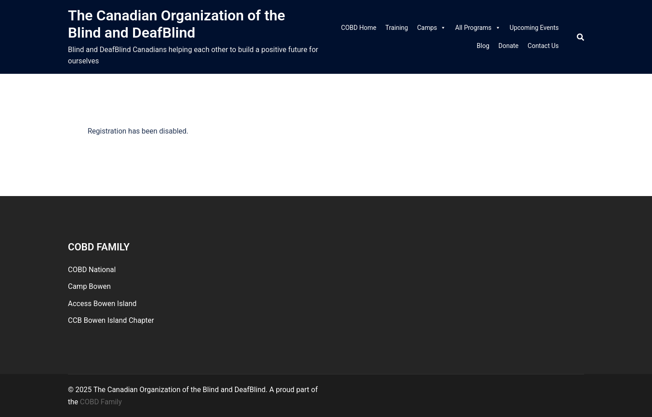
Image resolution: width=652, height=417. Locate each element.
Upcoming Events (534, 27)
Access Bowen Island (102, 303)
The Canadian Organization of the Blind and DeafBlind (176, 24)
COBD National (92, 269)
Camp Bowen (89, 286)
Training (396, 27)
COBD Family (101, 402)
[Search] (580, 37)
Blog (483, 45)
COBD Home (358, 27)
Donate (509, 45)
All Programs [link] (477, 28)
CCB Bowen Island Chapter (111, 320)
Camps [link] (431, 28)
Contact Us (543, 45)
